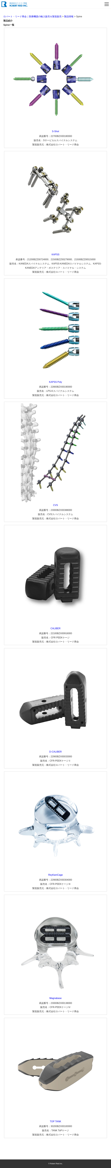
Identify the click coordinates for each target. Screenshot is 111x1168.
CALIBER (55, 628)
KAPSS (55, 254)
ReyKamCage (55, 875)
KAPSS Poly (55, 382)
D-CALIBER (55, 751)
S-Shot (55, 131)
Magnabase (55, 998)
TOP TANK (55, 1121)
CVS (55, 505)
